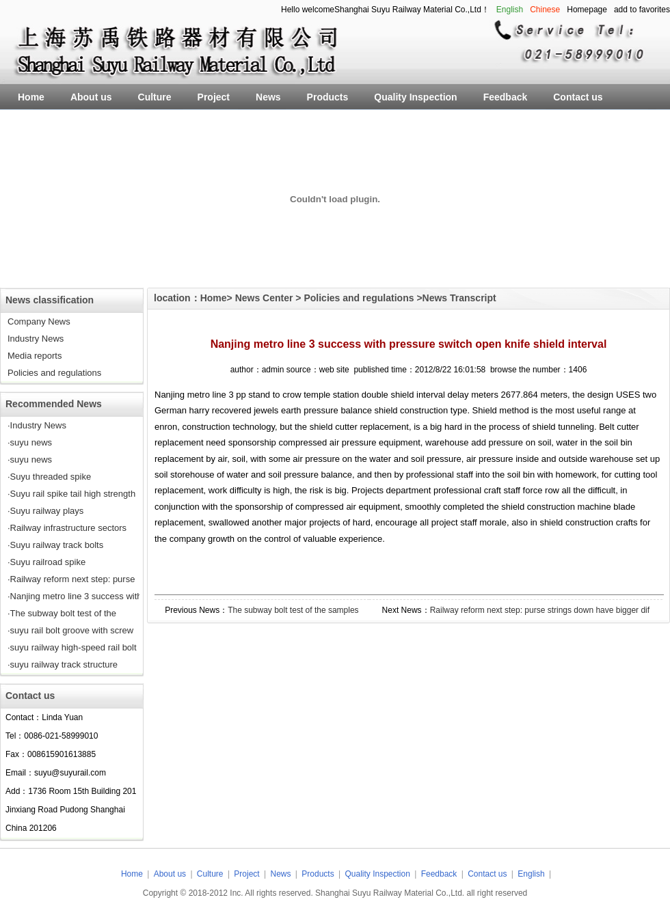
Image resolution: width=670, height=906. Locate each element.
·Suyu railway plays (45, 511)
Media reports (35, 356)
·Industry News (37, 425)
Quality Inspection (378, 874)
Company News (39, 321)
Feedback (439, 874)
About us (170, 874)
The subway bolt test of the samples (293, 610)
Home (213, 297)
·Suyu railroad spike (46, 562)
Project (246, 874)
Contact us (487, 874)
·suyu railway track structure (63, 664)
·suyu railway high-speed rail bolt (72, 647)
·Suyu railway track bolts (55, 545)
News (281, 874)
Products (319, 874)
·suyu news (30, 442)
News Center (264, 297)
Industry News (36, 338)
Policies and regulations (54, 373)
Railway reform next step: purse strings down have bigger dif (540, 610)
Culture (210, 874)
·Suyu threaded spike (49, 476)
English (531, 874)
